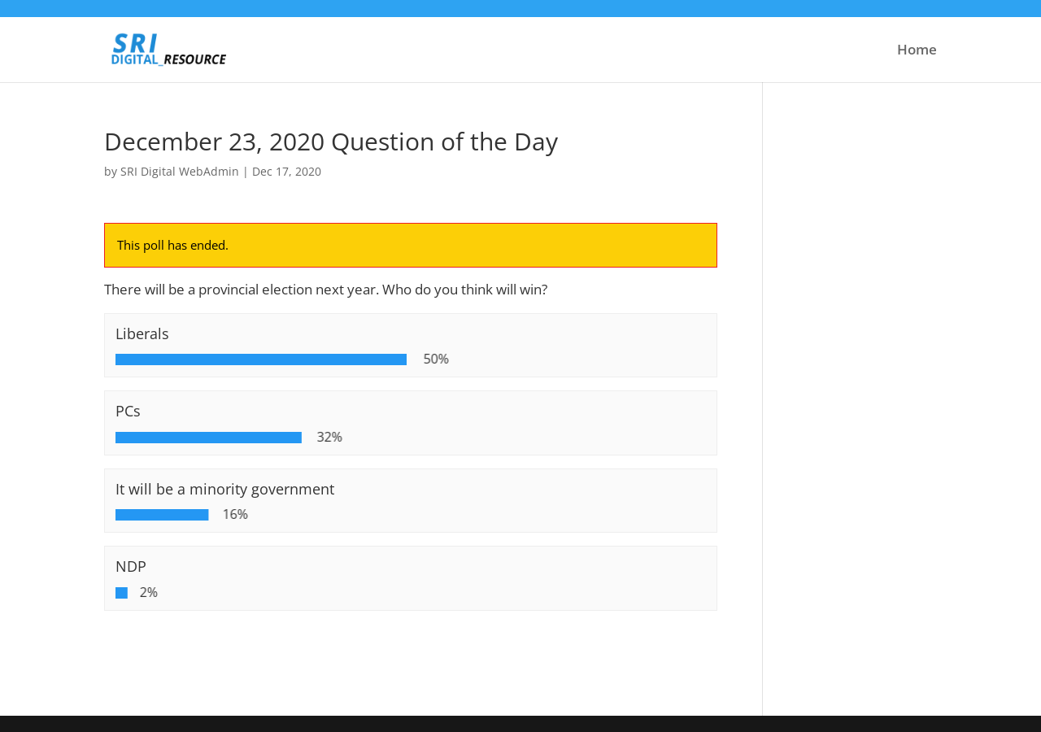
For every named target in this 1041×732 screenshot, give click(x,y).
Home (917, 51)
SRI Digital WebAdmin (179, 171)
